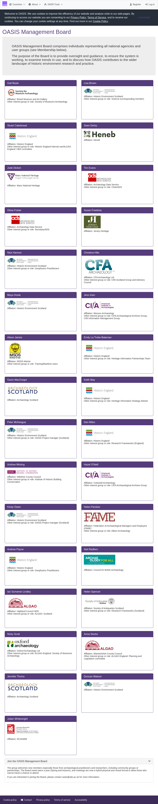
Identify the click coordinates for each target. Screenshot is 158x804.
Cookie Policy (100, 21)
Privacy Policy (78, 17)
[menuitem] (16, 4)
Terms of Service (96, 17)
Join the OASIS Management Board (27, 761)
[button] (109, 21)
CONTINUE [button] (144, 17)
